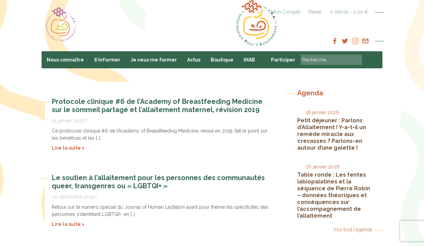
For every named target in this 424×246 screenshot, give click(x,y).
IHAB (249, 60)
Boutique (222, 60)
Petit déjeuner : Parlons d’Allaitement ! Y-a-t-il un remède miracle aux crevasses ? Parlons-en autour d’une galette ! (331, 134)
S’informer (107, 60)
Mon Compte (285, 12)
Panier (315, 12)
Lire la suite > (68, 148)
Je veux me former (154, 60)
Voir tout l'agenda (352, 229)
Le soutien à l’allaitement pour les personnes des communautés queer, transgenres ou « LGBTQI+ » (158, 182)
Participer (283, 60)
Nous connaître (65, 60)
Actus (193, 60)
